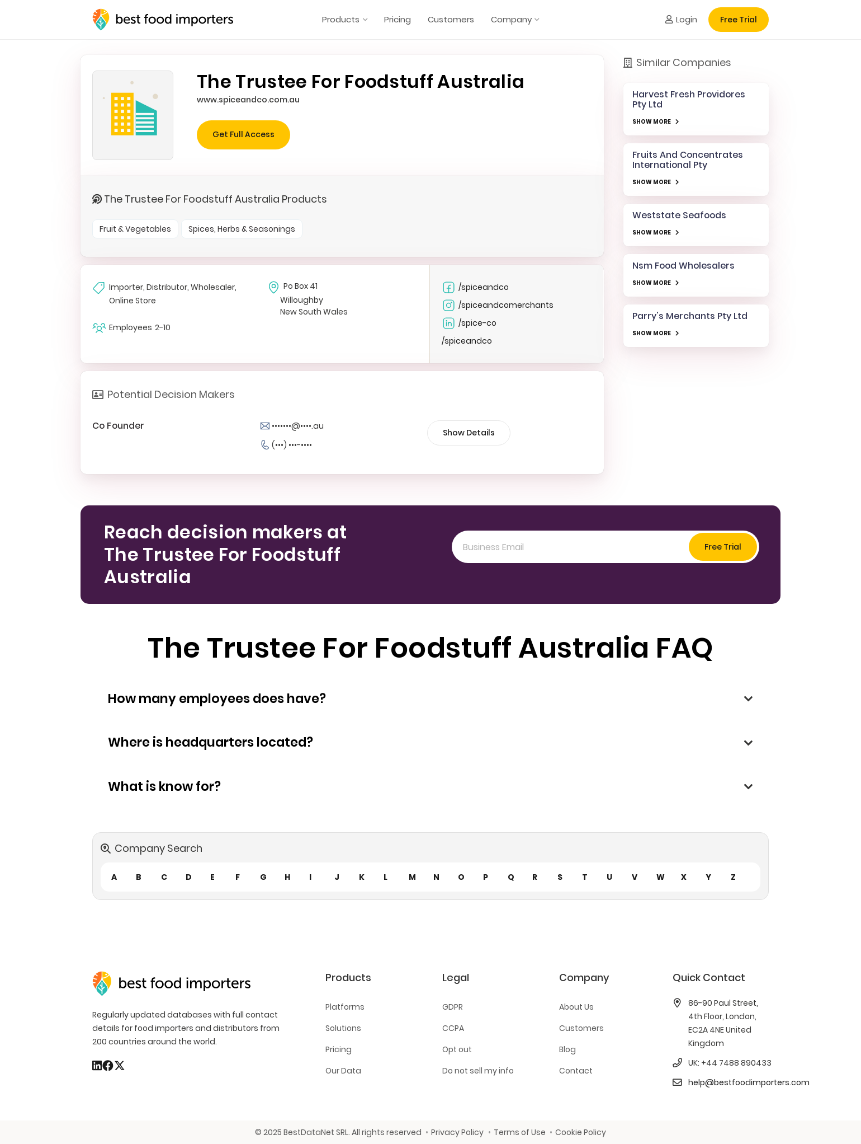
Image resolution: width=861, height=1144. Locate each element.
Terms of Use (520, 1132)
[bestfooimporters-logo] (162, 19)
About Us (576, 1006)
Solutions (343, 1028)
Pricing (338, 1049)
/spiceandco (475, 287)
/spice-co (469, 323)
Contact (576, 1070)
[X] (119, 1065)
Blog (567, 1049)
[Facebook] (107, 1065)
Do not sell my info (478, 1070)
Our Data (343, 1070)
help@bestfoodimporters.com (749, 1082)
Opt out (457, 1049)
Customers (581, 1028)
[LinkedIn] (97, 1065)
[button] (363, 19)
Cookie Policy (580, 1132)
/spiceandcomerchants (498, 305)
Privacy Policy (457, 1132)
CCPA (453, 1028)
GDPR (452, 1006)
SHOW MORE (651, 122)
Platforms (345, 1006)
